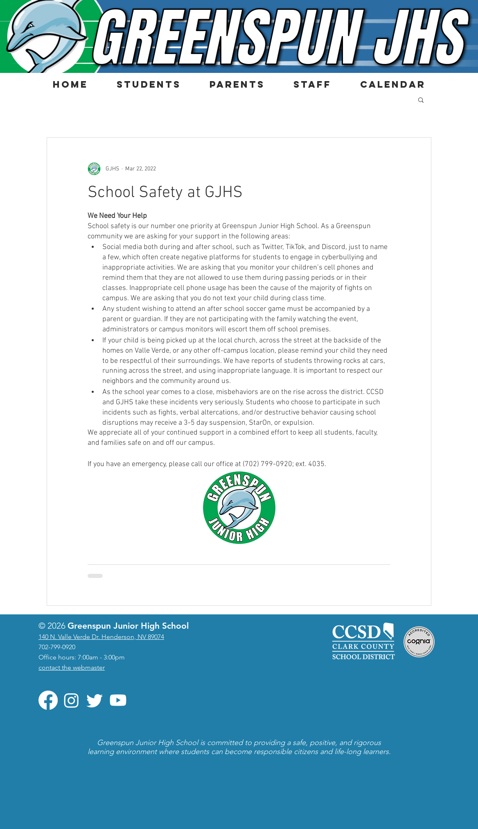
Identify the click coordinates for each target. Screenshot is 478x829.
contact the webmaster (71, 667)
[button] (148, 84)
